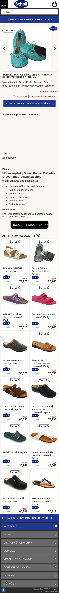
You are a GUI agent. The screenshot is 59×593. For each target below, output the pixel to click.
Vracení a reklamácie (18, 559)
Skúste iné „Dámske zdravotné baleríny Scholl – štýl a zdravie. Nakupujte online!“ (31, 103)
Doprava (9, 550)
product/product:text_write (30, 225)
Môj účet (10, 583)
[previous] (4, 48)
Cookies (9, 575)
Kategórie (10, 526)
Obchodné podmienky (18, 542)
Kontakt (9, 534)
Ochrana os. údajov (17, 567)
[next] (54, 48)
